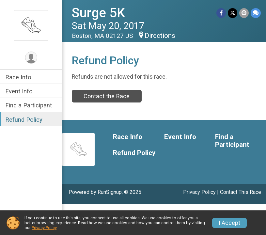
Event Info (19, 91)
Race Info (18, 77)
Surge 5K (98, 13)
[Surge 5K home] (31, 25)
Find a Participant (28, 105)
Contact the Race (107, 96)
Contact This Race (240, 192)
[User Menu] (31, 58)
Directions (160, 35)
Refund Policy (23, 119)
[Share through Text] (256, 13)
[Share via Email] (244, 13)
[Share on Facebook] (221, 13)
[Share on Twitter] (232, 13)
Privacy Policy (199, 192)
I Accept (229, 223)
